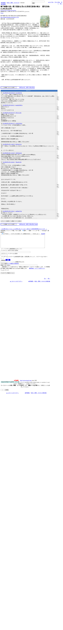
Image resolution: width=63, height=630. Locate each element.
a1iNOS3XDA (18, 123)
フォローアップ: (5, 272)
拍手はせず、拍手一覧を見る (26, 87)
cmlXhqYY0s (18, 211)
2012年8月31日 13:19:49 (9, 153)
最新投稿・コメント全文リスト (37, 271)
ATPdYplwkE (18, 153)
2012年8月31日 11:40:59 (9, 144)
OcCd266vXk (18, 93)
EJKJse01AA (18, 144)
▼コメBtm (57, 2)
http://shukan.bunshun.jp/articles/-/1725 (10, 17)
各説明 (43, 233)
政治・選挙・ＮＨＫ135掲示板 (42, 284)
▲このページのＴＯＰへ (16, 284)
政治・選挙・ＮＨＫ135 (13, 2)
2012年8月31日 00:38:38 (9, 93)
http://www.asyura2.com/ (26, 383)
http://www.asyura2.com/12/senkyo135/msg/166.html (8, 10)
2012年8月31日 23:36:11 (9, 211)
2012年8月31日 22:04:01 (9, 162)
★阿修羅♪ (3, 2)
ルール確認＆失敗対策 (13, 266)
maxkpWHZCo (18, 105)
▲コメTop (50, 2)
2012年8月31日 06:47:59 (9, 112)
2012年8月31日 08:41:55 (9, 123)
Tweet (2, 13)
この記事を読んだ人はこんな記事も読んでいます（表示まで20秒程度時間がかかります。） (24, 229)
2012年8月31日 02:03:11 (9, 105)
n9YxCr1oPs (18, 112)
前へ (61, 3)
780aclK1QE (18, 162)
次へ (45, 281)
